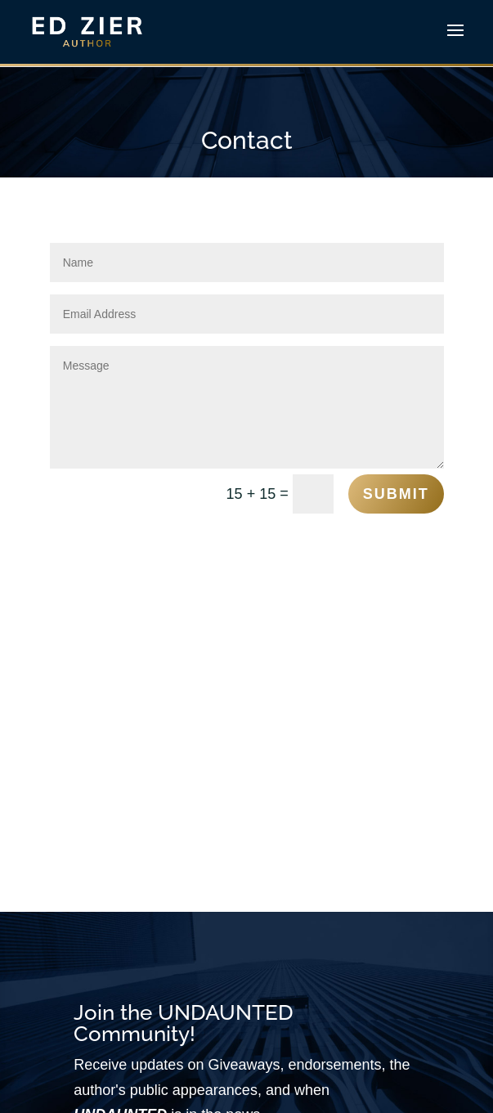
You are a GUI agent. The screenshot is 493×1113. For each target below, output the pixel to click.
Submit (396, 494)
